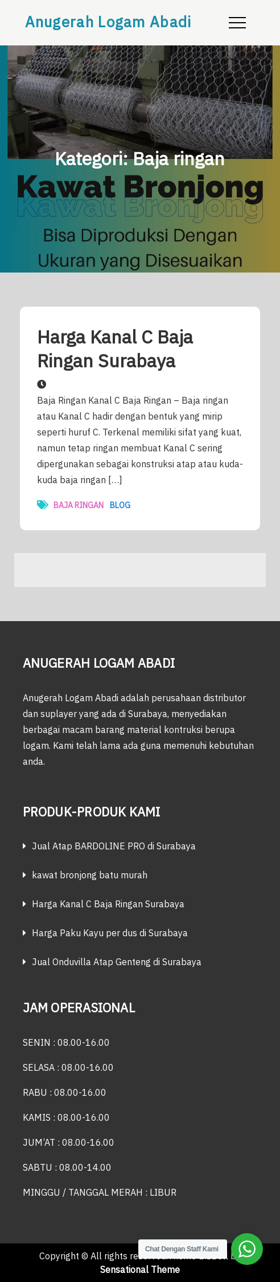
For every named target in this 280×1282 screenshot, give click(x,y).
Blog (120, 505)
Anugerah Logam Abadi (108, 21)
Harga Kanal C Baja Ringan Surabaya (115, 348)
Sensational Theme (140, 1269)
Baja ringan (78, 505)
